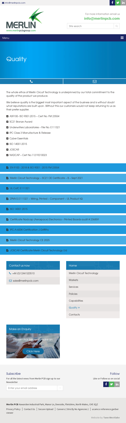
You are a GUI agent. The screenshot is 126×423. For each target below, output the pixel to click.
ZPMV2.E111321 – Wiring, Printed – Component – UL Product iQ (46, 198)
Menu (5, 38)
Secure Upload (45, 409)
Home (73, 265)
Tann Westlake (111, 417)
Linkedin (123, 2)
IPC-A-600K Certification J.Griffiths (29, 229)
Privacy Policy (13, 409)
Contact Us (29, 409)
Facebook (112, 2)
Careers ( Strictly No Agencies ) (73, 409)
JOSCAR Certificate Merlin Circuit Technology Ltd (38, 250)
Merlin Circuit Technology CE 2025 (30, 240)
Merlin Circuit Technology (83, 273)
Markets (73, 280)
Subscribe (60, 388)
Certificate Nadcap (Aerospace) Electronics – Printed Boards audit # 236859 (54, 219)
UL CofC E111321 (20, 188)
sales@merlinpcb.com (94, 81)
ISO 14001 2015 (19, 209)
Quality (73, 307)
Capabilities (76, 300)
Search (117, 26)
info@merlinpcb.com (15, 2)
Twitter (118, 2)
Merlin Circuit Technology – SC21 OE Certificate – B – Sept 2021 (46, 178)
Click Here (33, 351)
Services (73, 286)
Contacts (74, 314)
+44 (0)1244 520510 (31, 81)
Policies (73, 293)
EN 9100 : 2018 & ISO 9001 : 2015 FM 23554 (34, 167)
